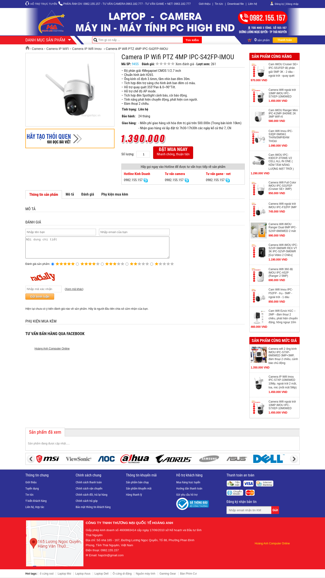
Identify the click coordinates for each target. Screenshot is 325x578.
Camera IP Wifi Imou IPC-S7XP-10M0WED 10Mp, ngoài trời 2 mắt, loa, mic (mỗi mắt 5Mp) (283, 382)
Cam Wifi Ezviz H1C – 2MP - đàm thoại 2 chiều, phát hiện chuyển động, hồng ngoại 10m (283, 316)
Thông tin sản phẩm (43, 194)
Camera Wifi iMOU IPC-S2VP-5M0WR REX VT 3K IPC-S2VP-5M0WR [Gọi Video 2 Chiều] (283, 250)
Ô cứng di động (122, 573)
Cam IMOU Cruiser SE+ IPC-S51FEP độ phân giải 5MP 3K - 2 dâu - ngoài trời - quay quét (283, 70)
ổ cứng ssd (46, 573)
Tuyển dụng (32, 488)
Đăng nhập (292, 4)
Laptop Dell (102, 573)
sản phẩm (272, 40)
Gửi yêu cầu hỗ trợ (186, 494)
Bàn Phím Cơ (188, 573)
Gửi (276, 510)
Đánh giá (87, 194)
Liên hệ (252, 3)
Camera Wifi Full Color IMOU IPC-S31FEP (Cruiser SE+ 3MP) (282, 186)
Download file (235, 3)
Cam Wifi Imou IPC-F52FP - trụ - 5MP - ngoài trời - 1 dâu (281, 293)
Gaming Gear (168, 573)
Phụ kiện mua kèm (114, 194)
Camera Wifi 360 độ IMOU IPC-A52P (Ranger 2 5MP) (281, 272)
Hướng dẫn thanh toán (189, 488)
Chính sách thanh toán (89, 482)
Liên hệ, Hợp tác (34, 507)
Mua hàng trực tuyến (188, 482)
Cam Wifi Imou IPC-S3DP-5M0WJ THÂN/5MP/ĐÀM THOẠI (281, 136)
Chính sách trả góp (87, 501)
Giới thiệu (204, 3)
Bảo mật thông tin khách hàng (93, 507)
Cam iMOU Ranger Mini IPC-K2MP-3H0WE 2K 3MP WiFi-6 (283, 113)
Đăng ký (279, 4)
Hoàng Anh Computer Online (52, 352)
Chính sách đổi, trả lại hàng (91, 494)
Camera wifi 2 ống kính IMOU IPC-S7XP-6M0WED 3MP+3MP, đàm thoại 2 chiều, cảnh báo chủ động (283, 356)
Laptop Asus (82, 573)
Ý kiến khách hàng (36, 501)
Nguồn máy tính (145, 573)
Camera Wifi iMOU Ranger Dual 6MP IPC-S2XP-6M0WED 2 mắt (283, 228)
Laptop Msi (64, 573)
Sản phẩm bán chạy (137, 482)
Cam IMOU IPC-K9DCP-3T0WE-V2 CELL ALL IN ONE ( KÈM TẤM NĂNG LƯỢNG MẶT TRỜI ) (281, 161)
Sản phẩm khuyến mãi (139, 488)
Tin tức (219, 3)
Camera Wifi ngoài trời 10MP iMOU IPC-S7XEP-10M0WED (282, 93)
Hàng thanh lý (134, 494)
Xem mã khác (74, 293)
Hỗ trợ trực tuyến (43, 4)
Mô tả (70, 194)
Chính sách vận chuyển (89, 488)
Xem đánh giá (185, 64)
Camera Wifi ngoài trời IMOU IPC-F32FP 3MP (282, 205)
